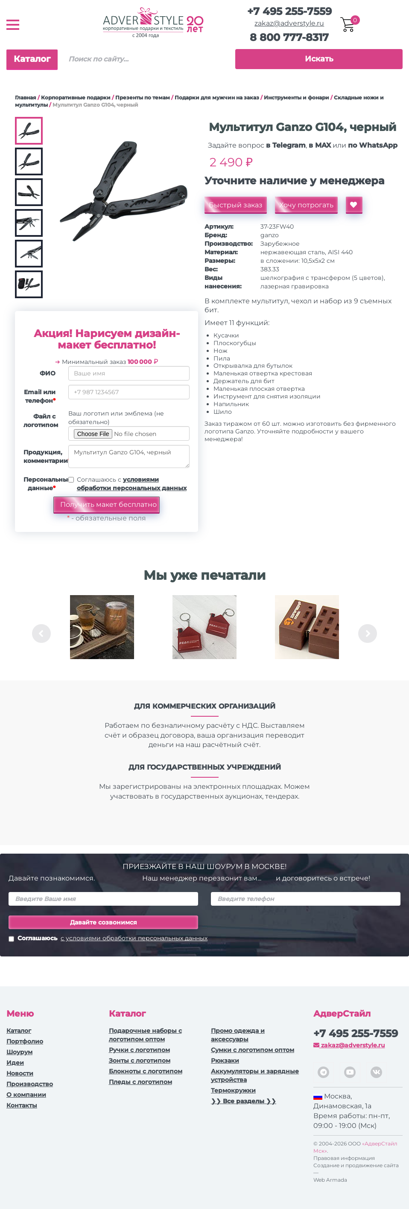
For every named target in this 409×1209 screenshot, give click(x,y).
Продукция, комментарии (42, 456)
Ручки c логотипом (139, 1050)
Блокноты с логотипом (145, 1071)
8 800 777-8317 (289, 37)
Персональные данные (42, 484)
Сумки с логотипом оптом (252, 1050)
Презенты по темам (142, 97)
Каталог (32, 59)
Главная (25, 97)
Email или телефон (40, 396)
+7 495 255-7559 (289, 11)
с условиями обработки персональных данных (134, 938)
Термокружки (233, 1090)
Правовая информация (344, 1158)
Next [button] (367, 633)
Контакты (21, 1105)
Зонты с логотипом (139, 1060)
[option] (102, 633)
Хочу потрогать (306, 205)
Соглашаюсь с (132, 484)
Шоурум (19, 1052)
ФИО (48, 373)
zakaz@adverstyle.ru (289, 23)
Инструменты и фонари (296, 97)
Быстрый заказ (236, 205)
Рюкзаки (225, 1060)
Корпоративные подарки (76, 97)
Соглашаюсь (108, 939)
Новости (19, 1073)
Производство (29, 1084)
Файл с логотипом (40, 421)
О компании (26, 1095)
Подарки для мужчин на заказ (217, 97)
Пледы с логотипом (140, 1082)
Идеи (15, 1063)
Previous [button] (41, 633)
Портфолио (24, 1041)
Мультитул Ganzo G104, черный (129, 456)
